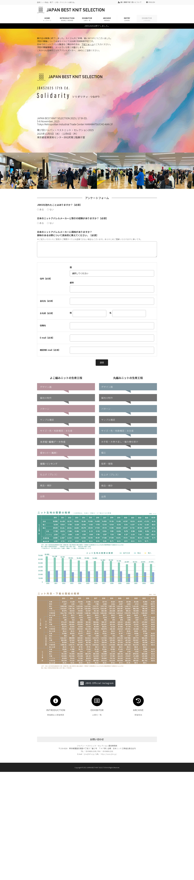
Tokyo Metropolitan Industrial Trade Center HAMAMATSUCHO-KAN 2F (75, 124)
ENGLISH (151, 2)
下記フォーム (88, 44)
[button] (97, 683)
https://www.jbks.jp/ (109, 754)
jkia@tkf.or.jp (89, 754)
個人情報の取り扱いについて (130, 2)
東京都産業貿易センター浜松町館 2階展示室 (61, 137)
